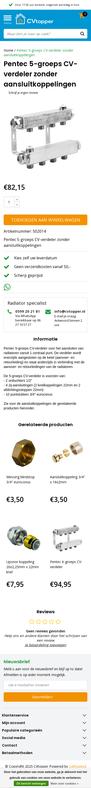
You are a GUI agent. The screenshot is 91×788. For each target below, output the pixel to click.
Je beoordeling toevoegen (45, 645)
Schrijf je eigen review (23, 93)
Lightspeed (77, 766)
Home (8, 50)
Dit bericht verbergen (31, 783)
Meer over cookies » (64, 783)
